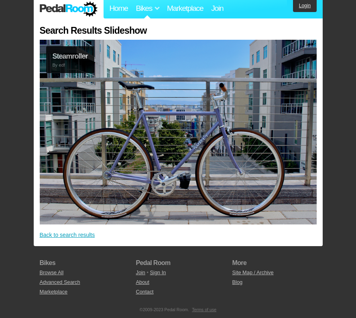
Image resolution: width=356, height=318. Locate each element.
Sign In (158, 272)
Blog (237, 282)
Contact (145, 292)
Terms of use (204, 309)
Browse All (52, 272)
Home (119, 8)
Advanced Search (60, 282)
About (142, 282)
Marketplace (185, 8)
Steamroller (70, 56)
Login (305, 5)
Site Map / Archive (253, 272)
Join (217, 8)
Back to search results (67, 235)
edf (62, 65)
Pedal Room (69, 9)
